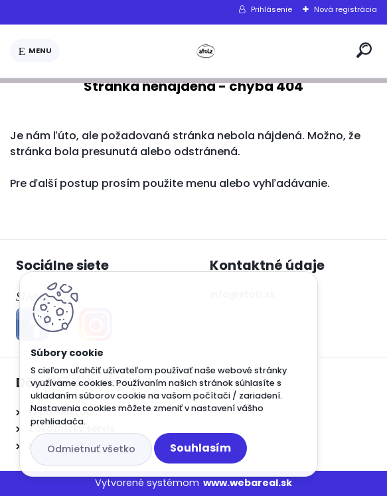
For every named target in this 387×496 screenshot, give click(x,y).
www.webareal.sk (247, 482)
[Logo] (206, 51)
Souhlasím (200, 448)
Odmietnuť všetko (91, 449)
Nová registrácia (345, 9)
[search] (364, 50)
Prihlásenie (271, 9)
